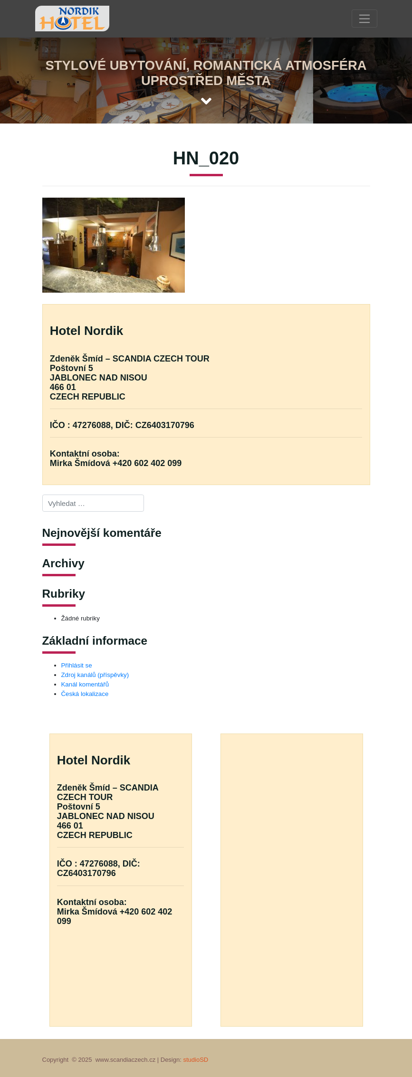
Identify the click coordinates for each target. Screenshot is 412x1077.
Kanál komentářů (85, 684)
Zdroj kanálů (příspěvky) (95, 674)
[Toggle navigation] (364, 19)
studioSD (195, 1059)
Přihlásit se (76, 665)
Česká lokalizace (85, 693)
